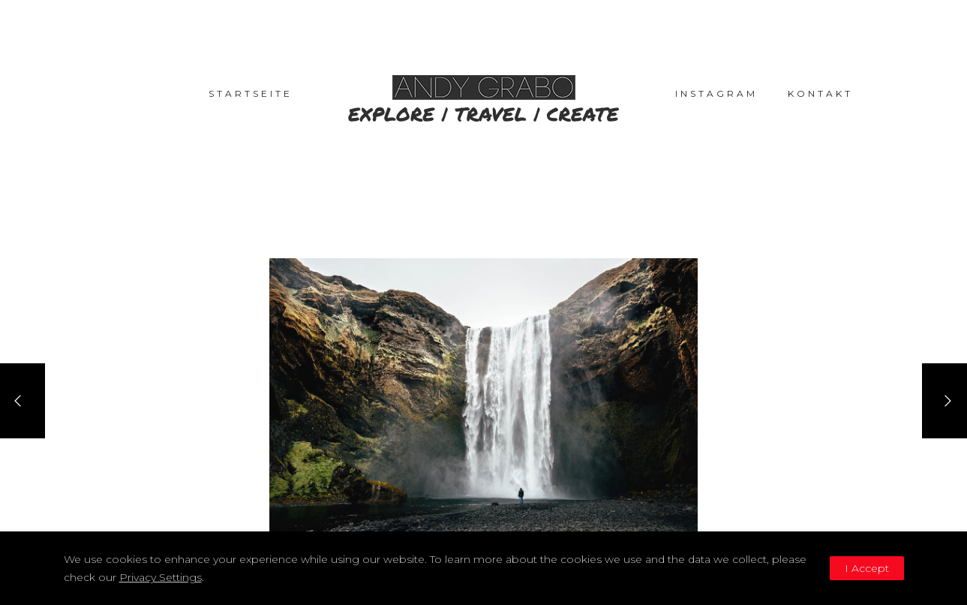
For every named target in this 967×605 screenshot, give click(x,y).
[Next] (944, 400)
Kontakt (820, 93)
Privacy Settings (160, 577)
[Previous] (22, 400)
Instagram (716, 93)
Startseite (251, 93)
